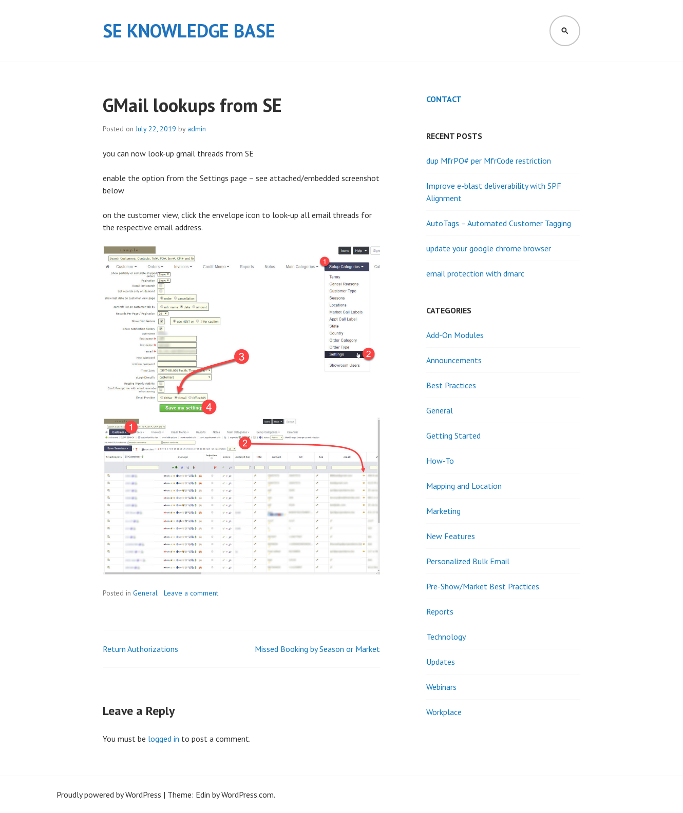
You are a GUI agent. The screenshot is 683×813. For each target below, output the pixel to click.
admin (196, 128)
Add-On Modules (455, 335)
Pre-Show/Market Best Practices (482, 586)
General (145, 593)
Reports (439, 611)
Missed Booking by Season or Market (317, 649)
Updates (440, 662)
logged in (163, 738)
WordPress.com (247, 794)
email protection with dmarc (475, 273)
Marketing (443, 511)
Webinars (441, 687)
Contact (444, 99)
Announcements (454, 360)
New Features (450, 536)
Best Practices (451, 385)
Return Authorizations (140, 649)
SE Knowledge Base (189, 30)
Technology (446, 636)
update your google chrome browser (488, 248)
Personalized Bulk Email (467, 561)
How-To (440, 460)
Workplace (444, 712)
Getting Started (453, 435)
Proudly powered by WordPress (108, 794)
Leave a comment (191, 593)
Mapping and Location (464, 486)
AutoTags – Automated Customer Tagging (498, 223)
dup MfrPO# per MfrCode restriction (488, 160)
